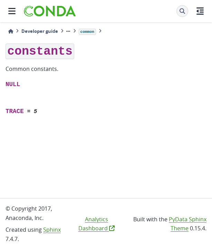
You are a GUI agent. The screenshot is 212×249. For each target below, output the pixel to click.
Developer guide (39, 31)
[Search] (182, 11)
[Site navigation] (12, 11)
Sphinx (52, 229)
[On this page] (200, 11)
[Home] (10, 31)
